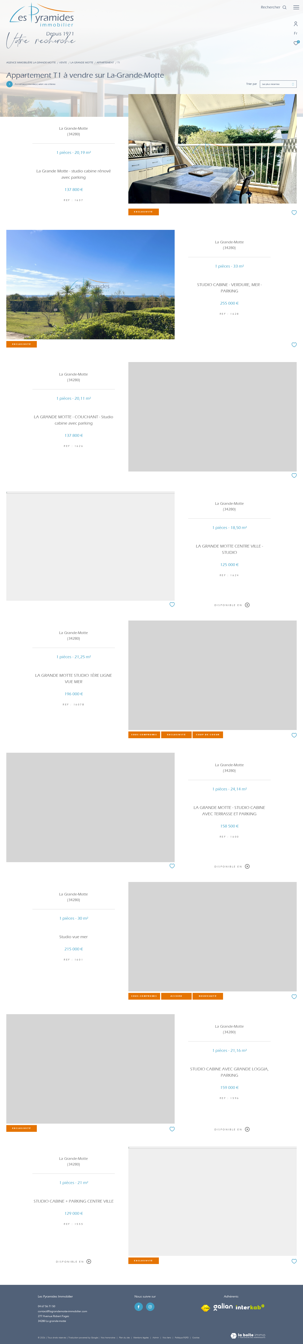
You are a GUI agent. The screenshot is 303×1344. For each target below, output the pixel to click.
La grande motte (81, 62)
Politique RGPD (182, 1337)
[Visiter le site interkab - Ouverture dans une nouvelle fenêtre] (250, 1306)
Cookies (195, 1338)
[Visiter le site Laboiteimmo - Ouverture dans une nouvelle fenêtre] (248, 1336)
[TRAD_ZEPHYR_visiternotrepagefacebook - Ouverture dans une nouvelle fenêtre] (138, 1307)
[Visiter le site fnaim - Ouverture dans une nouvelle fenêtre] (205, 1307)
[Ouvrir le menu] (296, 7)
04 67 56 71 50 (46, 1306)
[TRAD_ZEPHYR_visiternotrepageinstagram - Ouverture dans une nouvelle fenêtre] (150, 1307)
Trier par (251, 84)
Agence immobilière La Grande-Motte (31, 62)
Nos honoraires (108, 1337)
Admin (156, 1337)
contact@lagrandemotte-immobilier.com (62, 1311)
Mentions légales (141, 1337)
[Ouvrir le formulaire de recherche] (274, 7)
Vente (63, 62)
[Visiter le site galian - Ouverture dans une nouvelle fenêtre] (223, 1307)
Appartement (105, 62)
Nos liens (167, 1337)
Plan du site (124, 1337)
